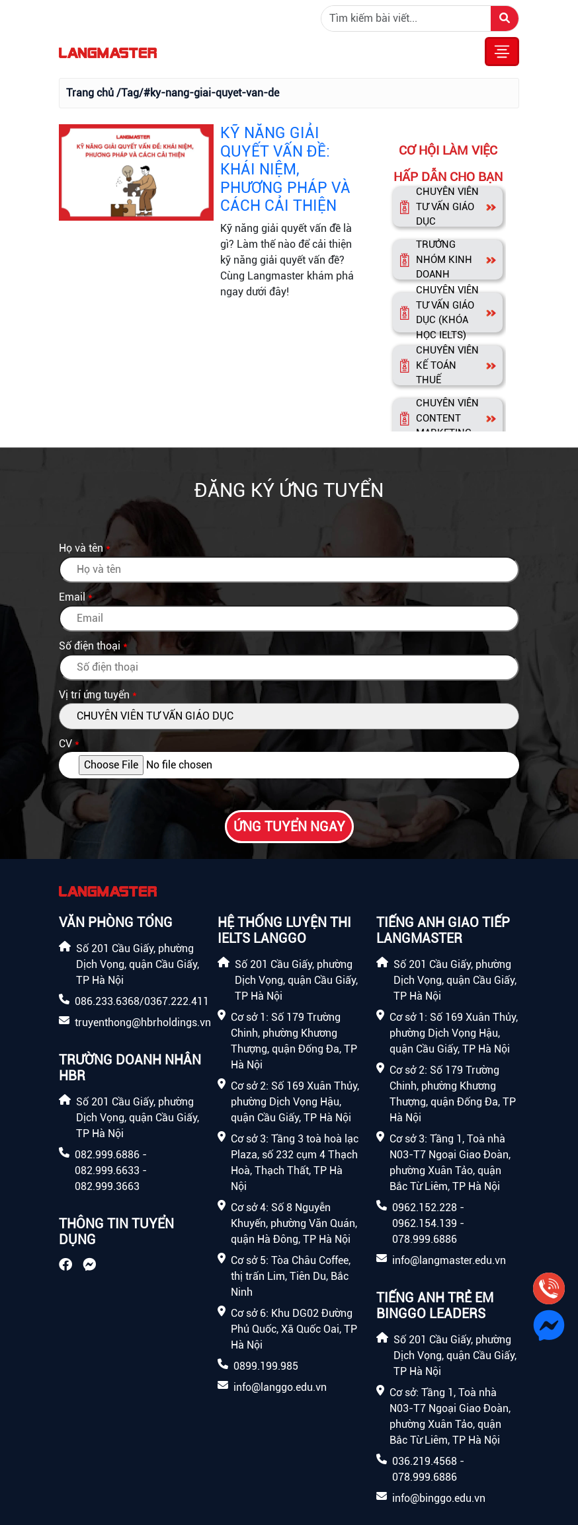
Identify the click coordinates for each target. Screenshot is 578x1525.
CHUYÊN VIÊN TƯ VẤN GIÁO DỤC (447, 206)
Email (72, 597)
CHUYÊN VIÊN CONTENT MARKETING (447, 418)
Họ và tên (81, 548)
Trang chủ (90, 93)
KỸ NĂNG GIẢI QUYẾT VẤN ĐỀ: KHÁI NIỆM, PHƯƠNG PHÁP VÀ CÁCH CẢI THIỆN (285, 169)
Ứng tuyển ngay (289, 827)
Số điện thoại (89, 646)
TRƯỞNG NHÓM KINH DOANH (444, 259)
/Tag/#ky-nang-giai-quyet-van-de (197, 93)
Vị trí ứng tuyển (94, 694)
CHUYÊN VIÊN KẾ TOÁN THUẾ (447, 365)
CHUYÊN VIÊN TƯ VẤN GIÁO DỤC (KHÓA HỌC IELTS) (447, 312)
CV (65, 743)
